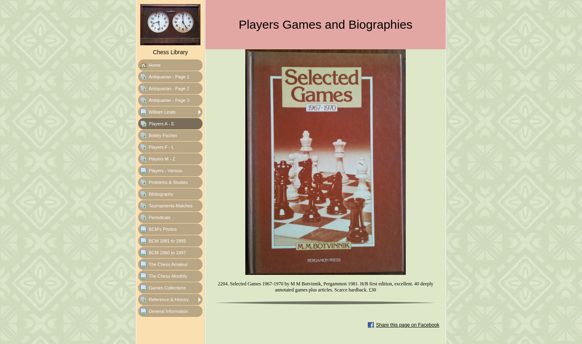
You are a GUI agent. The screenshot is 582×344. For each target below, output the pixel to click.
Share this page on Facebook (407, 325)
